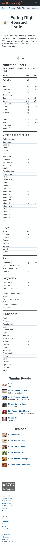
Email (5, 539)
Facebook (6, 535)
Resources (5, 511)
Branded (12, 8)
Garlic (10, 383)
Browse (4, 8)
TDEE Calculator (7, 501)
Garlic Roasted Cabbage (18, 459)
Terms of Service (7, 529)
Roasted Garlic (14, 435)
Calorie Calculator (7, 498)
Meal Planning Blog (7, 506)
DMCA (4, 526)
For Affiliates (5, 521)
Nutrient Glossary (7, 503)
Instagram (6, 537)
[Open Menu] (36, 3)
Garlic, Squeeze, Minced (18, 397)
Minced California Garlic (18, 390)
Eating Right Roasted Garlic (22, 22)
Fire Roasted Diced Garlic (18, 411)
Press (3, 519)
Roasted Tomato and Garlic (19, 465)
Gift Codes (5, 508)
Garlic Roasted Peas (16, 441)
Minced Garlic (13, 418)
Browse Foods (6, 496)
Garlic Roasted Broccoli (18, 453)
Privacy (4, 524)
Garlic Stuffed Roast (16, 447)
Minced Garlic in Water (17, 404)
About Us (4, 516)
